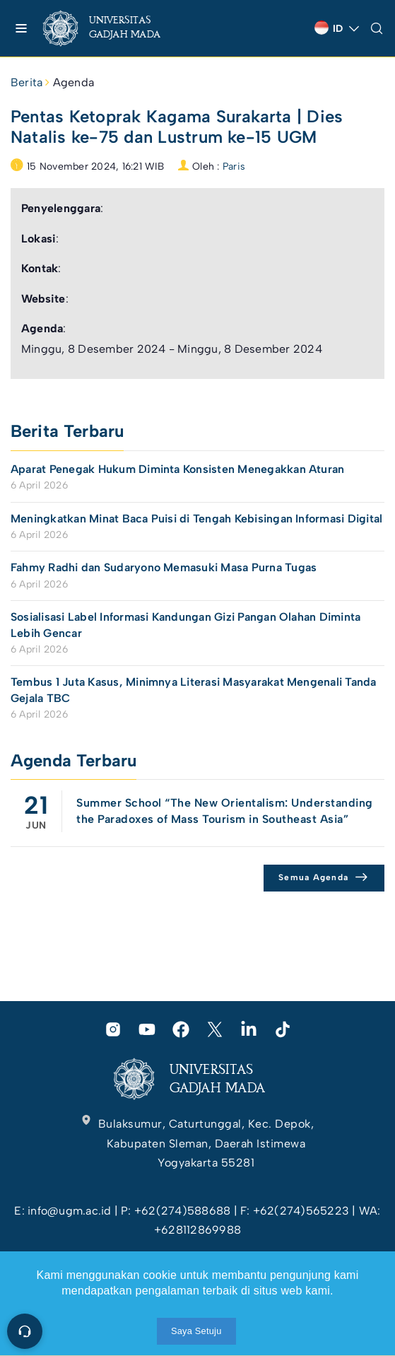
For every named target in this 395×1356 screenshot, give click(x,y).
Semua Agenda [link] (313, 877)
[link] (113, 28)
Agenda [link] (73, 82)
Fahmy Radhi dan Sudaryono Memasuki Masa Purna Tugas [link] (164, 567)
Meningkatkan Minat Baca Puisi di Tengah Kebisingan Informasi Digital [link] (196, 518)
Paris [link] (234, 166)
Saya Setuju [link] (196, 1331)
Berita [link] (26, 82)
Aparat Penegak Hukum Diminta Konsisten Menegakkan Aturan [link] (177, 469)
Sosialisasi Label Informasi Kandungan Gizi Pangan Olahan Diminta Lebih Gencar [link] (185, 624)
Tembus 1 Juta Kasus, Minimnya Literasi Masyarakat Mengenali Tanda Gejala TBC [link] (194, 689)
